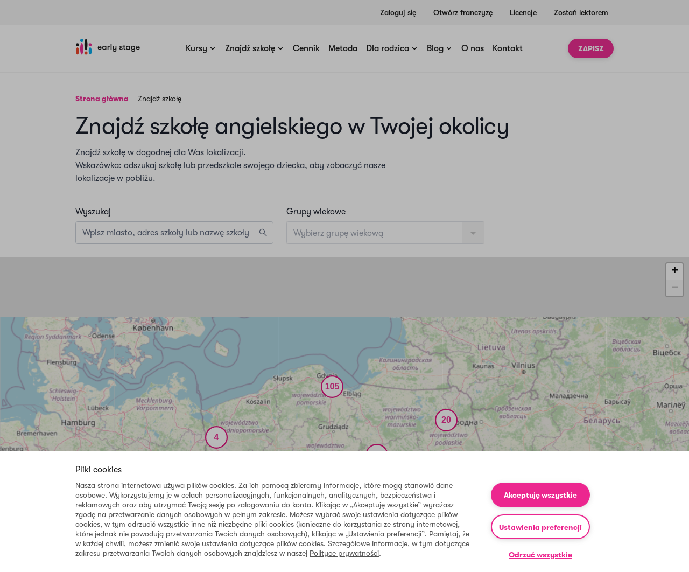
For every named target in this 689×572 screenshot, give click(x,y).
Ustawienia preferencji (540, 527)
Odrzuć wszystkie (540, 554)
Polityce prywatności (344, 553)
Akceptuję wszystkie (540, 495)
